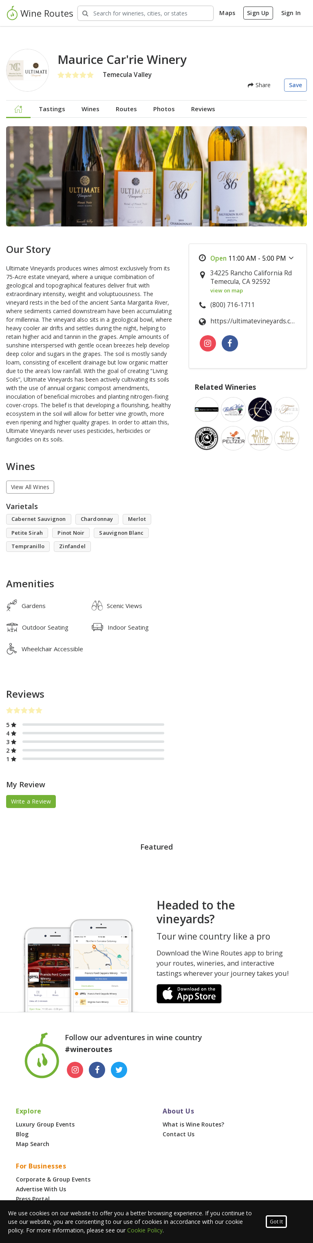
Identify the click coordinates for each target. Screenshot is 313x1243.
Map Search (32, 1144)
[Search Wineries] (145, 13)
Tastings (52, 109)
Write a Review (31, 801)
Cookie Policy (145, 1230)
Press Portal (33, 1199)
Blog (22, 1134)
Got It (276, 1221)
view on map (226, 290)
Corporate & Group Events (53, 1179)
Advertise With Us (41, 1189)
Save (295, 85)
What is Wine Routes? (193, 1124)
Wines (90, 109)
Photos (164, 109)
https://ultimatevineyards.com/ (254, 321)
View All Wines (30, 487)
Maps (227, 13)
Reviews (203, 109)
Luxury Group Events (45, 1124)
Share (259, 85)
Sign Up (258, 13)
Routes (126, 109)
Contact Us (178, 1134)
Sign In (291, 13)
